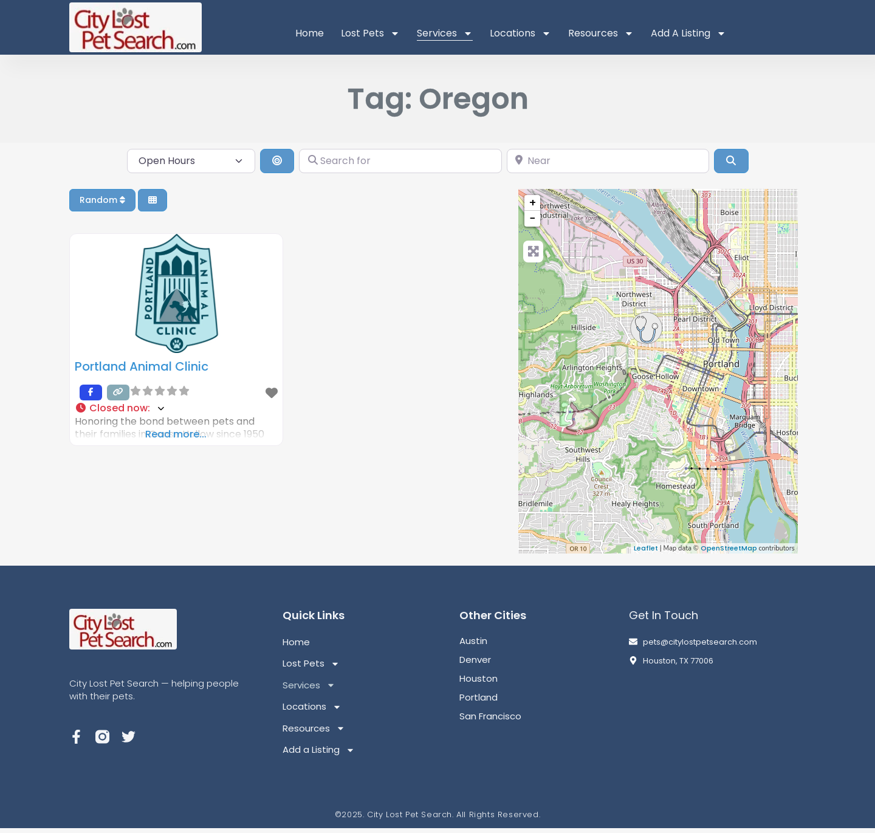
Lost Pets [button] (370, 33)
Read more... (176, 433)
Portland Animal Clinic (141, 366)
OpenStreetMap (729, 548)
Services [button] (445, 33)
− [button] (532, 218)
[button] (176, 408)
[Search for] (400, 161)
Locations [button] (520, 33)
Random (102, 200)
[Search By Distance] (277, 161)
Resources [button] (601, 33)
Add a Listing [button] (688, 33)
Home (309, 33)
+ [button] (533, 202)
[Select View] (152, 200)
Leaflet (646, 548)
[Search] (731, 161)
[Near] (608, 161)
